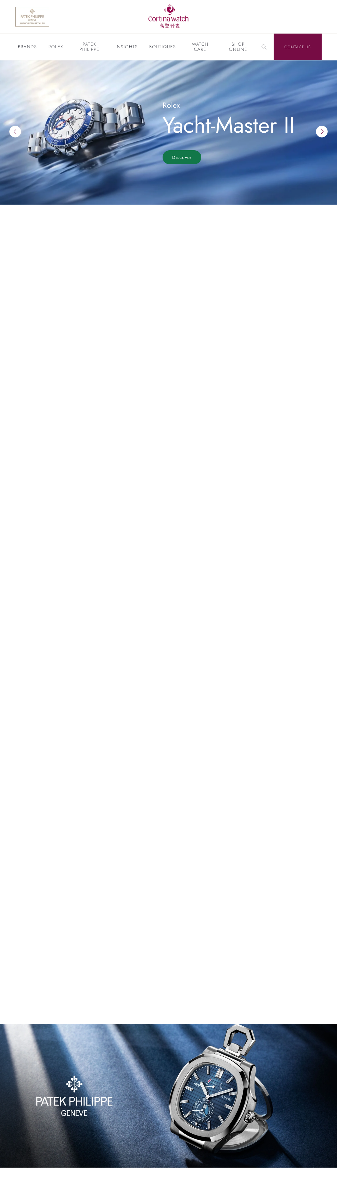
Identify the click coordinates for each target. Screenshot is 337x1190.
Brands (27, 47)
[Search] (264, 47)
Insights (127, 47)
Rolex (55, 47)
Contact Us (298, 47)
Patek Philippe (89, 47)
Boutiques (162, 47)
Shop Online (238, 47)
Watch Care (200, 47)
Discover (182, 157)
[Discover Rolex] (299, 16)
